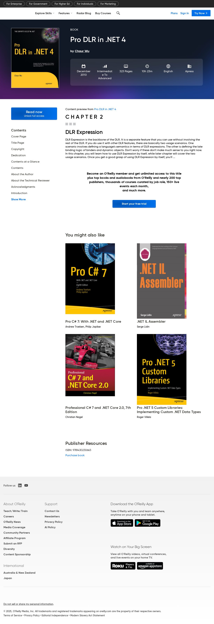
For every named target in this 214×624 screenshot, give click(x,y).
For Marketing (108, 3)
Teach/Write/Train (15, 511)
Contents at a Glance (25, 161)
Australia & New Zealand (19, 573)
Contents (17, 168)
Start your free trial (134, 204)
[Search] (118, 13)
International (13, 566)
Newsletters (52, 516)
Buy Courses (103, 13)
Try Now (201, 13)
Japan (7, 578)
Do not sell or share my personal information (28, 604)
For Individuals (85, 3)
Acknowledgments (23, 186)
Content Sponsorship (17, 554)
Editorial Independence (55, 615)
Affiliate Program (14, 538)
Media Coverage (14, 527)
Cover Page (18, 136)
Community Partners (16, 533)
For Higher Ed (62, 3)
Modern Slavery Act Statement (87, 615)
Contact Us (52, 511)
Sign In (184, 13)
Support (51, 504)
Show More (18, 199)
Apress (189, 71)
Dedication (18, 155)
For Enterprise (14, 3)
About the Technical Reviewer (30, 180)
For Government (38, 3)
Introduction (19, 193)
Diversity (9, 549)
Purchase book (75, 455)
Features (65, 13)
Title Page (17, 142)
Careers (8, 516)
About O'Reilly (14, 504)
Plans (174, 13)
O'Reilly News (12, 522)
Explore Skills (44, 13)
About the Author (22, 174)
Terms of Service (12, 615)
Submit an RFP (12, 543)
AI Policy (50, 527)
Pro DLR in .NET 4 (105, 109)
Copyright (17, 149)
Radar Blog (84, 13)
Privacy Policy (53, 522)
